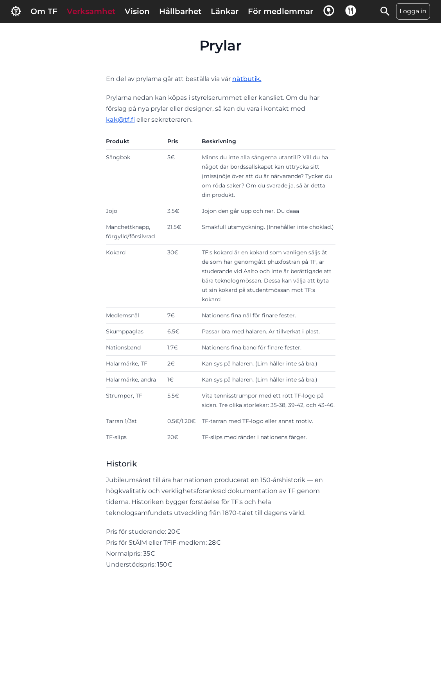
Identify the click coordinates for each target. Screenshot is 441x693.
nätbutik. (247, 79)
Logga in (413, 11)
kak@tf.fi (120, 119)
